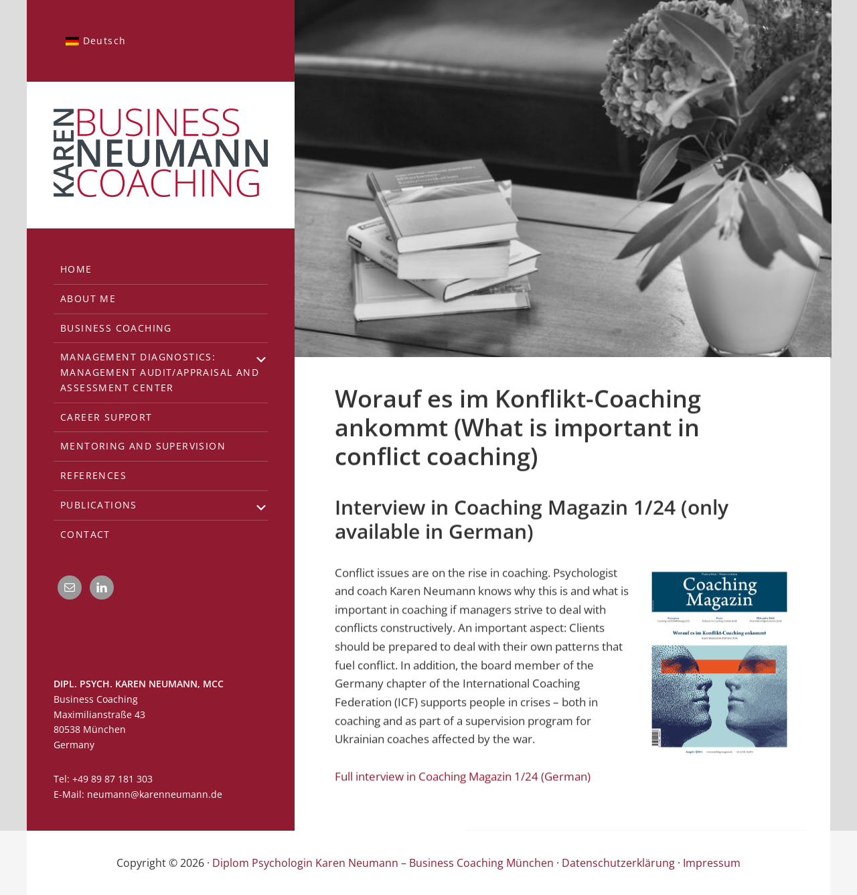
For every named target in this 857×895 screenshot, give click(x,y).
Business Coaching (116, 328)
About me (88, 298)
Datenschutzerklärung (618, 862)
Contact (85, 534)
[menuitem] (96, 41)
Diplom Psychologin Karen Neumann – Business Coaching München (383, 862)
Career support (106, 417)
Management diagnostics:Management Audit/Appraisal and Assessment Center (159, 372)
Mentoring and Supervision (143, 445)
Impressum (712, 862)
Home (76, 269)
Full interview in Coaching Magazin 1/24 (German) (463, 775)
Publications (98, 504)
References (93, 475)
